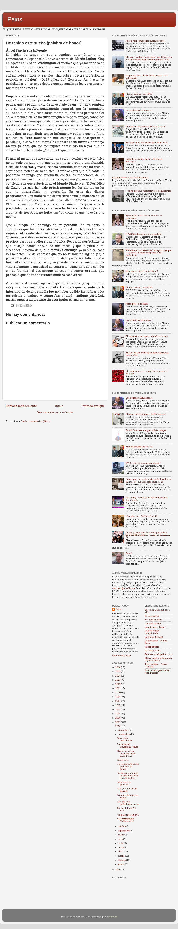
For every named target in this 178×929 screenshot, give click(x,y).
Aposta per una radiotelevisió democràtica (148, 191)
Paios (14, 19)
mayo (121, 847)
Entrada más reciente (21, 406)
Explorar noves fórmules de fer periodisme (126, 753)
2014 (118, 718)
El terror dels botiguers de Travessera (146, 414)
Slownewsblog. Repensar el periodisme (158, 659)
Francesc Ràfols (153, 619)
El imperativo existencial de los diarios (147, 336)
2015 (118, 713)
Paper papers (152, 647)
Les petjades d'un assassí (139, 110)
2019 (118, 696)
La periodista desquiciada (152, 632)
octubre (122, 826)
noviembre (124, 734)
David (129, 553)
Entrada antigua (93, 406)
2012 (118, 726)
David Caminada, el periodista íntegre (146, 430)
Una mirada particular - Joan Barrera (157, 671)
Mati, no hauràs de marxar (127, 789)
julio (120, 839)
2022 (118, 684)
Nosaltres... (123, 760)
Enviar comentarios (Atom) (35, 421)
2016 (118, 709)
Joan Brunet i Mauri (155, 627)
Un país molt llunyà (128, 815)
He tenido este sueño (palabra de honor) (128, 766)
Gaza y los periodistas (124, 739)
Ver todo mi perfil (121, 655)
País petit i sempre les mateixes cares (146, 41)
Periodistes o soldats (137, 304)
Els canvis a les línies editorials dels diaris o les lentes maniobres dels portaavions (149, 58)
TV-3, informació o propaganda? (143, 463)
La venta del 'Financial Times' (127, 745)
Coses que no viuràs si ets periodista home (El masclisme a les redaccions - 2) (148, 480)
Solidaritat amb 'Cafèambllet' (125, 820)
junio (121, 843)
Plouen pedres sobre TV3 (139, 94)
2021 (118, 688)
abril (121, 851)
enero (121, 864)
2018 (118, 701)
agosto (121, 835)
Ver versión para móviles (55, 412)
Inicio (59, 406)
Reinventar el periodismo (158, 654)
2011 (117, 869)
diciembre (123, 730)
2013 (118, 722)
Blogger (112, 916)
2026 (118, 667)
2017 (118, 705)
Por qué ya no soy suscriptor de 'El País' (147, 143)
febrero (122, 860)
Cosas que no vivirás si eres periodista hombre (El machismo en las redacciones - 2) (148, 535)
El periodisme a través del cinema (130, 177)
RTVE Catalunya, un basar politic (143, 234)
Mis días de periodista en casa (128, 802)
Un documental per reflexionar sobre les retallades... (127, 775)
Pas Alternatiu (152, 650)
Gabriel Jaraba (153, 623)
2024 (118, 676)
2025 (118, 671)
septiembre (124, 830)
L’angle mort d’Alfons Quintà (141, 516)
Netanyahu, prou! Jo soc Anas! (142, 271)
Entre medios (152, 616)
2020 (118, 692)
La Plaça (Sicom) (154, 637)
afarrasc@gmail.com (123, 588)
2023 (118, 680)
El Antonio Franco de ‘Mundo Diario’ (145, 126)
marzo (121, 856)
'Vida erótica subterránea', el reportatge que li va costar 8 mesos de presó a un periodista (148, 252)
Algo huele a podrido (124, 783)
